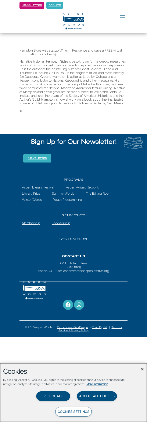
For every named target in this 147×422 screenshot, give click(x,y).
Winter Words (32, 200)
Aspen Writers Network (82, 187)
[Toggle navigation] (122, 16)
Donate (55, 5)
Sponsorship (61, 223)
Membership (31, 223)
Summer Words (63, 193)
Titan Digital (99, 327)
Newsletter (32, 5)
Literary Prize (31, 193)
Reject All (53, 396)
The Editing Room (98, 193)
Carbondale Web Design (72, 327)
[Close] (142, 369)
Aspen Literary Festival (38, 187)
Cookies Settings (73, 412)
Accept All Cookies (97, 396)
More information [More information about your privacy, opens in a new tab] (97, 384)
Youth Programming (67, 200)
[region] (73, 392)
